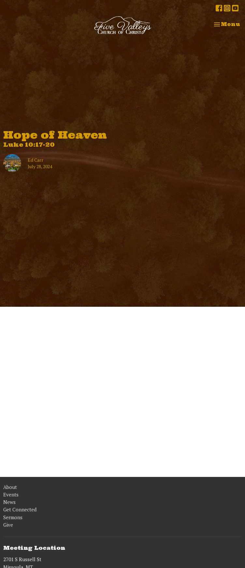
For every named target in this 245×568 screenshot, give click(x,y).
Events (11, 494)
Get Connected (19, 509)
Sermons (12, 517)
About (10, 487)
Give (8, 524)
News (9, 502)
